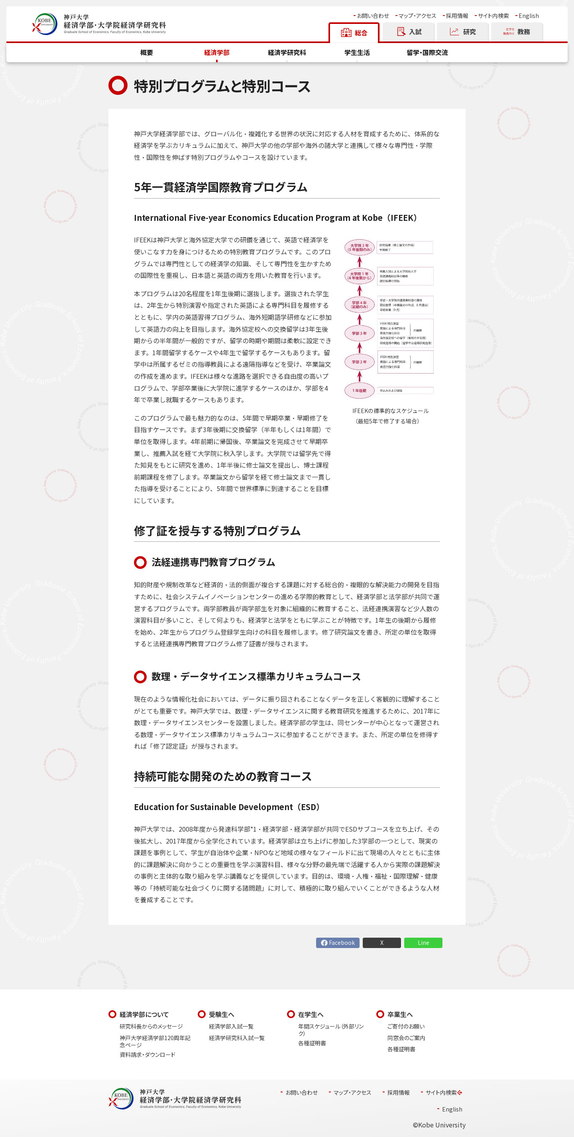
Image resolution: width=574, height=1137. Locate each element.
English (529, 15)
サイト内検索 (493, 15)
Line (423, 942)
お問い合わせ (373, 15)
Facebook (342, 942)
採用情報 (457, 15)
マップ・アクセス (417, 15)
